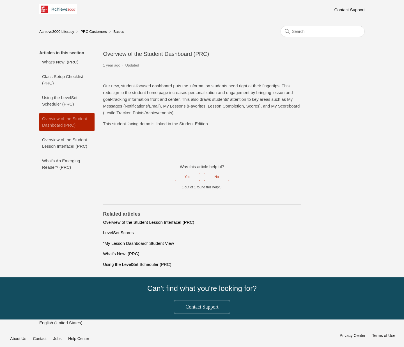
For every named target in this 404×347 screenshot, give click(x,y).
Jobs (57, 338)
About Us (18, 338)
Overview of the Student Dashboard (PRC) (64, 121)
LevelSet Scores (118, 232)
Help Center (78, 338)
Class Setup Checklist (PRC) (62, 79)
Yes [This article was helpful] (187, 177)
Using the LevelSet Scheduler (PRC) (59, 100)
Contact (39, 338)
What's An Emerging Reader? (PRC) (61, 164)
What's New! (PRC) (60, 62)
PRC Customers (94, 31)
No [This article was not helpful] (216, 177)
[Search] (323, 31)
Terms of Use (383, 335)
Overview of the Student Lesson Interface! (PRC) (64, 143)
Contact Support (349, 9)
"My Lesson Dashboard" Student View (138, 243)
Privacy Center (353, 335)
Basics (118, 31)
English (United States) (61, 322)
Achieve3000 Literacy (56, 31)
